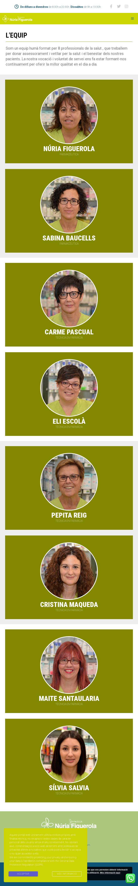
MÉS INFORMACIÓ (67, 874)
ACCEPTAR (23, 874)
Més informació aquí (110, 873)
